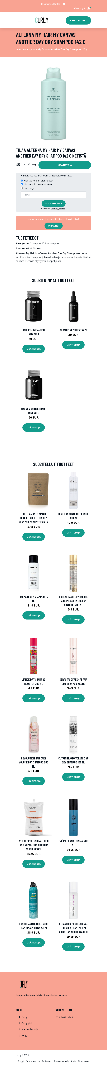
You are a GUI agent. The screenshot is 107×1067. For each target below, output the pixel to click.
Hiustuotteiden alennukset (38, 180)
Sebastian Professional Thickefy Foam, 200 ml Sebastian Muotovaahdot (73, 928)
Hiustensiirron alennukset (38, 184)
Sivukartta (83, 1061)
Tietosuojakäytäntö (65, 1061)
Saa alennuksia (53, 203)
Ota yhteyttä (33, 1061)
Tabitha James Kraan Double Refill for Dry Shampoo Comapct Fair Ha (33, 518)
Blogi (24, 1035)
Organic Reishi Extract (73, 330)
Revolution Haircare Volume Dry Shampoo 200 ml (33, 762)
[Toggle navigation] (20, 20)
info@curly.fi (79, 8)
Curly (24, 1017)
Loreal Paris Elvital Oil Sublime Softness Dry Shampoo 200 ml (73, 601)
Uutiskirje (29, 188)
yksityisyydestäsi (58, 208)
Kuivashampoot (51, 243)
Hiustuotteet (78, 20)
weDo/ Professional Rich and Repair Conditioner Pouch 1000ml (34, 845)
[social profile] (64, 4)
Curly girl (27, 1023)
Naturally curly (30, 1029)
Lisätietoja (65, 164)
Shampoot (36, 243)
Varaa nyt (54, 225)
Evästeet (46, 1061)
